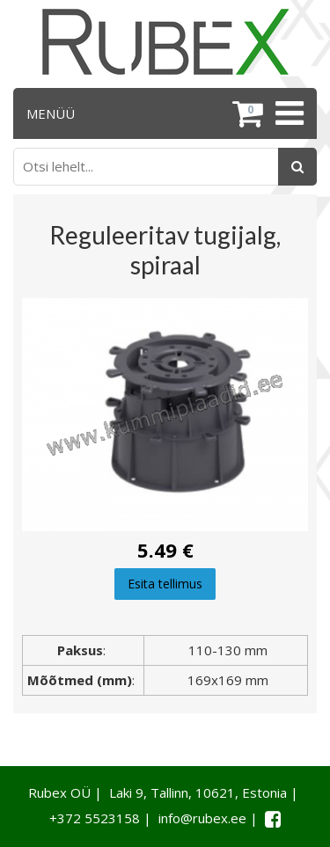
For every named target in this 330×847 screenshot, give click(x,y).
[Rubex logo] (165, 42)
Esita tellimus (165, 583)
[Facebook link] (273, 819)
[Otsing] (297, 167)
